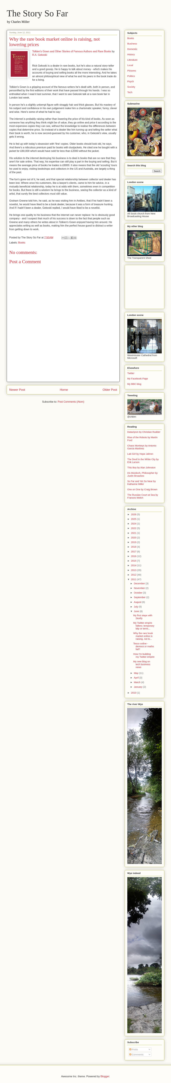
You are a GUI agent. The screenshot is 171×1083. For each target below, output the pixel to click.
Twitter (130, 373)
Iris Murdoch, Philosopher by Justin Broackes (142, 474)
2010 (134, 692)
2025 (134, 519)
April (136, 677)
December (139, 583)
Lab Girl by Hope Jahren (140, 453)
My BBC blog (134, 384)
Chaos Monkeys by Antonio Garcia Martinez (141, 447)
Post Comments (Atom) (71, 401)
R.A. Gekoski (39, 55)
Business (132, 43)
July (136, 606)
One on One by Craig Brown (142, 489)
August (138, 602)
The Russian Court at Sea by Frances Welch (142, 496)
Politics (131, 76)
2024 (134, 523)
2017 (134, 551)
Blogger (104, 1076)
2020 (134, 537)
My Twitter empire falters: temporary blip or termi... (143, 625)
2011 (134, 579)
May (136, 673)
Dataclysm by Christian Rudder (143, 432)
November (139, 588)
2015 (134, 560)
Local (130, 65)
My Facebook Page (137, 378)
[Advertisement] (63, 359)
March (137, 682)
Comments (136, 1054)
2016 (134, 556)
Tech (129, 92)
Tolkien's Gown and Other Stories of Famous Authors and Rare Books (71, 51)
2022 (134, 528)
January (138, 686)
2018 (134, 546)
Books (21, 242)
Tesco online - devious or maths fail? (143, 646)
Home (64, 389)
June (137, 611)
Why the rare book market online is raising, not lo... (143, 636)
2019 (134, 542)
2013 (134, 570)
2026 (134, 514)
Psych (130, 81)
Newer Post (17, 389)
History (131, 54)
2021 (134, 533)
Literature (132, 59)
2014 (134, 565)
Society (131, 86)
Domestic (132, 49)
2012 (134, 574)
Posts (133, 1049)
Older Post (110, 389)
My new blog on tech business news (141, 664)
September (140, 597)
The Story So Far (37, 13)
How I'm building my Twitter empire (144, 655)
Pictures (131, 70)
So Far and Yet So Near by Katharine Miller (141, 482)
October (138, 592)
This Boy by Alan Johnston (141, 467)
